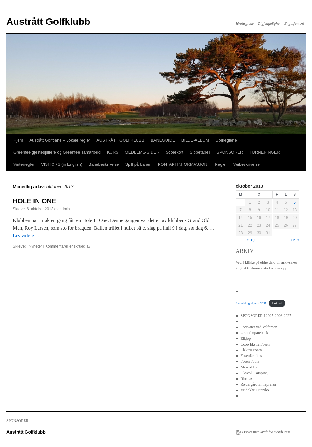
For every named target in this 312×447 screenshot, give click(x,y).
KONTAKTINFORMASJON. (183, 164)
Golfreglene (226, 140)
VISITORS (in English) (61, 164)
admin (65, 209)
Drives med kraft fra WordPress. (266, 432)
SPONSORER (229, 152)
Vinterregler (24, 164)
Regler (221, 164)
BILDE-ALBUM (195, 140)
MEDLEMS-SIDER (142, 152)
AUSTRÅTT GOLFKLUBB (120, 140)
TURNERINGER (264, 152)
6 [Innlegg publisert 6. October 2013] (295, 202)
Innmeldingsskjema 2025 (251, 303)
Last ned (277, 303)
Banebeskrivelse (104, 164)
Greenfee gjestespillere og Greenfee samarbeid (57, 152)
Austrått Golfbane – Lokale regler (59, 140)
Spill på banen (138, 164)
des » (295, 239)
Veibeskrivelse (246, 164)
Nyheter (35, 246)
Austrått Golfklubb (48, 21)
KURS (112, 152)
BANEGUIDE (163, 140)
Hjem (18, 140)
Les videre (26, 235)
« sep (251, 239)
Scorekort (174, 152)
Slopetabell (200, 152)
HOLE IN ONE (34, 201)
